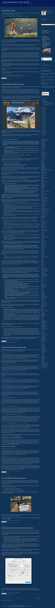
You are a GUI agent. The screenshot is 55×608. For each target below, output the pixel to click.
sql (41, 182)
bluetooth (42, 267)
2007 (43, 133)
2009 (43, 130)
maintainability (43, 321)
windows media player (44, 209)
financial (42, 286)
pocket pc (42, 335)
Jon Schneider (8, 470)
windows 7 (43, 153)
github (42, 292)
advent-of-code (43, 226)
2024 (43, 108)
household (43, 216)
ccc (41, 228)
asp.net (42, 210)
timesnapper (13, 342)
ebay (42, 233)
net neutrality (43, 325)
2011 (43, 127)
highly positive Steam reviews (29, 45)
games (5, 79)
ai (4, 342)
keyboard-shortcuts (44, 310)
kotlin (42, 312)
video (42, 206)
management (43, 322)
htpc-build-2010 (43, 177)
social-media (43, 350)
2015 (43, 121)
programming (7, 342)
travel (42, 252)
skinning (42, 346)
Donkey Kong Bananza (8, 397)
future (42, 291)
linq (41, 317)
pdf (41, 330)
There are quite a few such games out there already (10, 435)
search (42, 344)
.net (42, 158)
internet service (43, 221)
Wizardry (17, 14)
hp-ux (42, 300)
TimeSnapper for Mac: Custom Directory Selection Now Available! (17, 528)
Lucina (31, 443)
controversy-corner (44, 274)
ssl (41, 353)
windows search (44, 257)
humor (42, 219)
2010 (43, 128)
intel (42, 301)
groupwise (43, 298)
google (42, 166)
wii (41, 190)
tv (41, 173)
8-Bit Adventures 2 (7, 390)
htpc (42, 161)
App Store (19, 156)
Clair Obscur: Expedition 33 (10, 414)
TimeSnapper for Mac (5, 530)
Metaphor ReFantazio (8, 371)
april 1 (42, 264)
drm (42, 281)
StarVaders (6, 364)
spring (42, 250)
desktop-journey (44, 230)
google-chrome (43, 296)
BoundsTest (43, 168)
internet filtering (43, 302)
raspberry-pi (43, 339)
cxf (41, 278)
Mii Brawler (34, 443)
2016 (43, 120)
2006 (43, 134)
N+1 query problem (20, 480)
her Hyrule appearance (17, 424)
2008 (43, 131)
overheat (42, 201)
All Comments (44, 94)
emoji (42, 235)
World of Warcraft (19, 462)
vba (42, 253)
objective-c (43, 244)
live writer (42, 320)
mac (5, 594)
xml (41, 368)
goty (42, 176)
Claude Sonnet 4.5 (22, 134)
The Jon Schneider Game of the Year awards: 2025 (14, 347)
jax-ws (42, 306)
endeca (42, 215)
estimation (43, 283)
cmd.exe (42, 185)
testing (42, 204)
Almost (30, 514)
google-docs (43, 297)
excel (42, 238)
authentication (43, 211)
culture (42, 277)
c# (41, 148)
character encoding (44, 269)
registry (42, 341)
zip (41, 258)
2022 (43, 111)
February (44, 101)
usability (42, 144)
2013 (43, 124)
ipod (42, 178)
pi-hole (42, 245)
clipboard (42, 171)
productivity (43, 167)
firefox (42, 149)
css (41, 195)
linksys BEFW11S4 (44, 200)
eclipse (42, 196)
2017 (43, 118)
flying (42, 287)
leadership (43, 315)
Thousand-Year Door (21, 418)
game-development (44, 197)
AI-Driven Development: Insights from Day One (13, 84)
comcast (42, 272)
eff (41, 282)
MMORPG (31, 461)
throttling (42, 358)
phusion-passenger (44, 334)
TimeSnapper (26, 323)
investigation (43, 154)
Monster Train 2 (7, 384)
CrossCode (4, 456)
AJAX (42, 259)
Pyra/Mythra (3, 444)
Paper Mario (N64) (13, 418)
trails (8, 79)
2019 (43, 115)
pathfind (42, 224)
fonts (42, 288)
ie (41, 151)
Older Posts (38, 598)
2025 (43, 107)
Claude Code (12, 134)
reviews (42, 225)
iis (41, 220)
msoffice (42, 163)
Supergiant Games (12, 354)
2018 (43, 117)
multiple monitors (44, 172)
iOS (42, 162)
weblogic (42, 255)
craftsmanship (43, 276)
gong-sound (43, 295)
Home (19, 598)
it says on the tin (5, 366)
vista (42, 254)
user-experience (44, 364)
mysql (42, 324)
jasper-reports (43, 305)
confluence (43, 273)
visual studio (43, 157)
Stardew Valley (13, 450)
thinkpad (42, 152)
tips (41, 142)
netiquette (43, 326)
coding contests (43, 271)
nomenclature (43, 329)
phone (42, 331)
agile (42, 262)
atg (41, 192)
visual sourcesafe (44, 365)
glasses (42, 293)
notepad (42, 186)
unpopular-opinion (44, 363)
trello (42, 360)
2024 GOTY (15, 461)
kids (42, 311)
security (42, 345)
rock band (43, 248)
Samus (5, 443)
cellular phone (43, 268)
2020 (43, 114)
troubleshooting (43, 139)
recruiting (42, 340)
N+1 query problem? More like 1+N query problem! (14, 478)
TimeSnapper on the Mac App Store (7, 589)
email (42, 234)
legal (42, 316)
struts (42, 355)
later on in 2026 (23, 454)
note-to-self (43, 243)
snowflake (43, 349)
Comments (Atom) (9, 600)
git (41, 239)
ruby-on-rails (43, 202)
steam (42, 354)
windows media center (45, 191)
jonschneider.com (44, 19)
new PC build (43, 181)
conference (43, 229)
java (42, 180)
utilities (13, 594)
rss (41, 249)
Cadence (9, 424)
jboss (42, 240)
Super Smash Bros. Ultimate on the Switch (25, 439)
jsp (41, 307)
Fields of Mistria (6, 448)
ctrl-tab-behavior (44, 214)
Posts (43, 92)
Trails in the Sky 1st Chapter (8, 10)
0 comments (18, 470)
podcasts (42, 336)
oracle (42, 187)
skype (42, 348)
